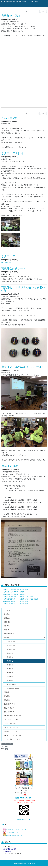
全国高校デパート (10, 704)
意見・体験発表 (9, 712)
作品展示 (7, 696)
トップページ (8, 610)
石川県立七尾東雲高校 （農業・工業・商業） (18, 596)
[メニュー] (3, 5)
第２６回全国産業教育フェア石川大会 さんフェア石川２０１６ (21, 1)
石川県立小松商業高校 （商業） (14, 592)
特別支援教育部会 (12, 688)
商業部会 (9, 661)
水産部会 (9, 665)
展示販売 (7, 700)
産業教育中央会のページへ (14, 835)
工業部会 (9, 657)
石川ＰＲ (24, 637)
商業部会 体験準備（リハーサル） (23, 366)
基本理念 (7, 614)
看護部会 (9, 672)
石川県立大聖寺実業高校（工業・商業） (16, 589)
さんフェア (8, 256)
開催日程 (7, 622)
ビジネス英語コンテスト (12, 739)
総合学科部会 (10, 684)
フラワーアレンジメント (12, 719)
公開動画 (7, 618)
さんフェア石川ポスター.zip (24, 786)
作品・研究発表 (9, 708)
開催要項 (7, 626)
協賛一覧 (7, 630)
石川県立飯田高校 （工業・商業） (16, 603)
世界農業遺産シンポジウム (12, 716)
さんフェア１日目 (12, 153)
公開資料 (7, 692)
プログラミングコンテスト (12, 735)
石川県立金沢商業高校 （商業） (14, 594)
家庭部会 (9, 669)
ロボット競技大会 (10, 723)
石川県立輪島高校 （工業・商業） (16, 601)
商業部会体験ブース (13, 268)
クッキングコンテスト (11, 727)
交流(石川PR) (10, 645)
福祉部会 (9, 680)
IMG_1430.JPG (6, 262)
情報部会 (9, 676)
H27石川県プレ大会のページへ (16, 829)
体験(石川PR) (10, 641)
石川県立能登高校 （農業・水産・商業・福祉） (21, 599)
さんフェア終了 (11, 117)
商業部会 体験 (10, 15)
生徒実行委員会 (9, 633)
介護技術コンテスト (10, 731)
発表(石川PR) (10, 649)
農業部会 (9, 653)
